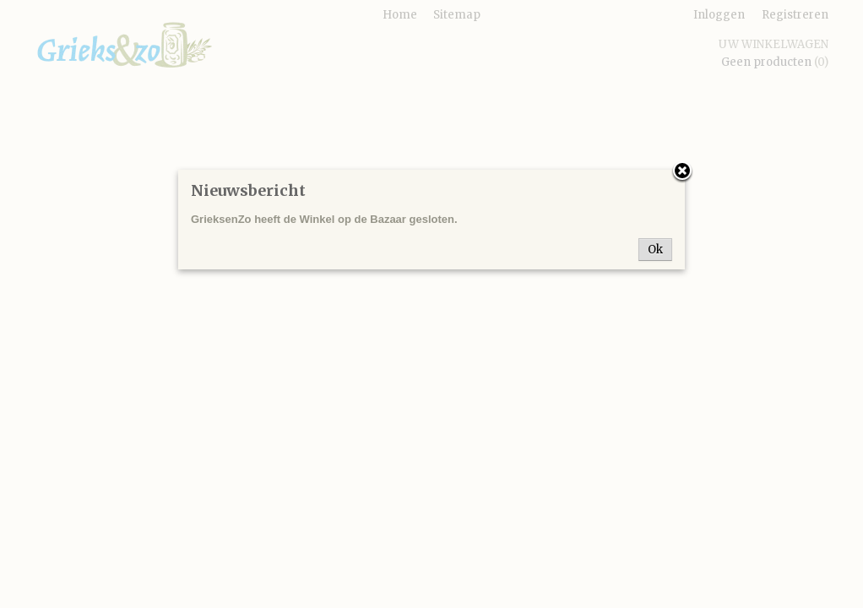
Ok (655, 249)
